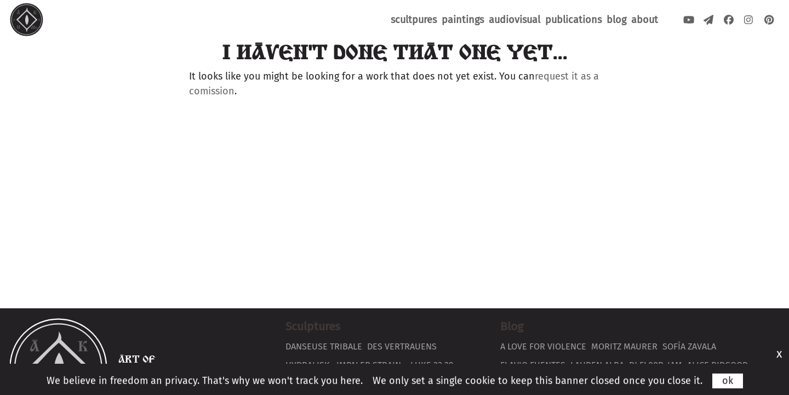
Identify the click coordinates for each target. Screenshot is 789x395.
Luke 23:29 (432, 365)
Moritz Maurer (624, 346)
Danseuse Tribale (323, 346)
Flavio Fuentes (532, 365)
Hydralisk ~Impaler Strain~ (345, 365)
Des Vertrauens (402, 346)
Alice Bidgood (717, 365)
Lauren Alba (597, 365)
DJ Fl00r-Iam (655, 365)
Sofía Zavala (689, 346)
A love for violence (543, 346)
